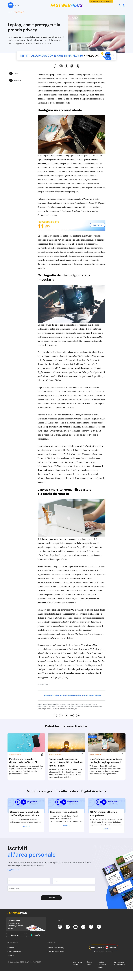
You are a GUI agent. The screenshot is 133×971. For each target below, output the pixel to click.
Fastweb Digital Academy (56, 948)
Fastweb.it (11, 955)
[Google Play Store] (35, 935)
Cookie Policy (89, 963)
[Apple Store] (15, 935)
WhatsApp (72, 66)
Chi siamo (11, 948)
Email (78, 66)
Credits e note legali (14, 951)
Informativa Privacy (77, 963)
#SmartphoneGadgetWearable (70, 695)
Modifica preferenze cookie (102, 964)
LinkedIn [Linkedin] (55, 66)
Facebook (66, 66)
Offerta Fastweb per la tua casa (102, 1)
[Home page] (66, 5)
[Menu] (13, 5)
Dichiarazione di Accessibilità (119, 963)
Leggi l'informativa (14, 870)
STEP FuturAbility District (56, 951)
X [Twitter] (61, 66)
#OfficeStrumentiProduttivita (91, 695)
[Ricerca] (120, 5)
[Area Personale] (123, 5)
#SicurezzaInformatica (51, 695)
